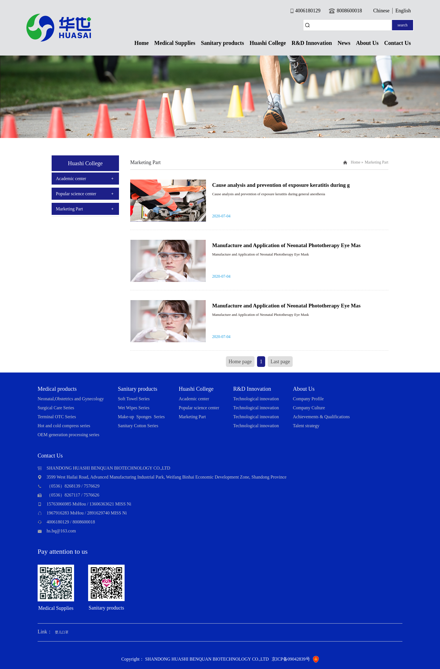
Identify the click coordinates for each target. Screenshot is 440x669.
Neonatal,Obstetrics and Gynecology (71, 398)
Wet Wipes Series (133, 407)
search (403, 25)
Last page (280, 361)
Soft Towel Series (134, 398)
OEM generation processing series (68, 434)
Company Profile (308, 398)
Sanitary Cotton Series (138, 425)
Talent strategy (306, 425)
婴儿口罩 (61, 632)
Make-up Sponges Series (141, 416)
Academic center (71, 178)
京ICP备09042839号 (291, 659)
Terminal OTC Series (57, 416)
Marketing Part (69, 208)
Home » (357, 162)
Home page (240, 361)
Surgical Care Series (56, 407)
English (403, 10)
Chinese (381, 10)
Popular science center (76, 193)
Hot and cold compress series (64, 425)
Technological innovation (256, 398)
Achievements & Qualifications (321, 416)
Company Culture (309, 407)
